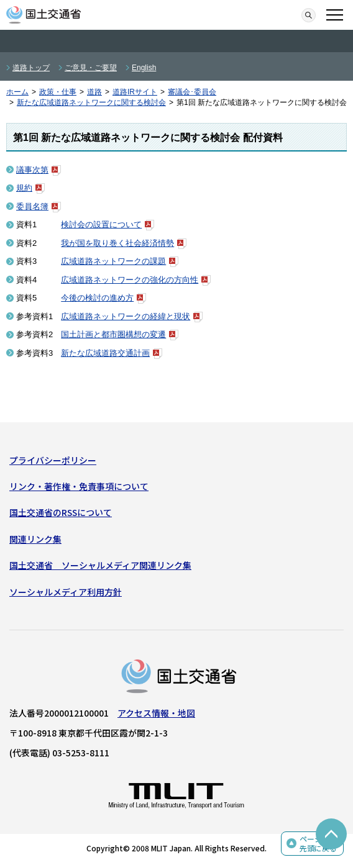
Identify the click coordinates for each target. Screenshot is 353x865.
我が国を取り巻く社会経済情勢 (117, 243)
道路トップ (31, 67)
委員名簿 (32, 206)
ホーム (17, 92)
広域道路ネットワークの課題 (113, 261)
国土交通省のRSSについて (60, 512)
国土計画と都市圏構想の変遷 (113, 334)
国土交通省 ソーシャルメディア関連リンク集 (100, 565)
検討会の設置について (101, 224)
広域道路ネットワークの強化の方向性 (129, 279)
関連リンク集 (35, 539)
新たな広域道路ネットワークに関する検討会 (91, 102)
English (144, 67)
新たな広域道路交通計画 (105, 353)
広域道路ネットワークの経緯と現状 (125, 316)
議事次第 (32, 169)
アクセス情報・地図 (156, 713)
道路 (94, 92)
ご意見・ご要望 (91, 67)
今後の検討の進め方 (97, 297)
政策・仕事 (57, 92)
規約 (24, 187)
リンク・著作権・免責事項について (79, 486)
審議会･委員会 (192, 92)
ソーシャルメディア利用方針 (65, 592)
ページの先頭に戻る (318, 843)
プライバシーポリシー (52, 460)
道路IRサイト (134, 92)
